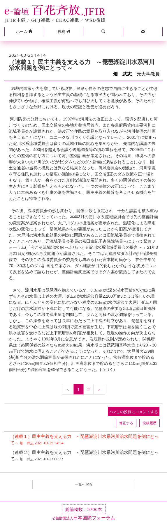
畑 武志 (122, 74)
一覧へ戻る (83, 484)
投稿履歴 (150, 422)
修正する (126, 422)
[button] (24, 31)
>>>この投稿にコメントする (133, 411)
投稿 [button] (64, 31)
